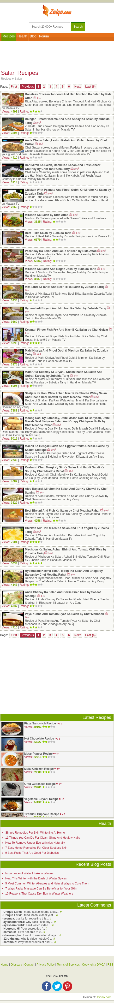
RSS (111, 964)
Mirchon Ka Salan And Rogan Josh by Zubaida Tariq (60, 269)
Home (4, 964)
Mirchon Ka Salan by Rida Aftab (46, 215)
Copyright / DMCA (93, 964)
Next (77, 86)
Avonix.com (103, 997)
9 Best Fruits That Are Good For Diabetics (32, 852)
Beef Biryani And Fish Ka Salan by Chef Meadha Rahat (62, 510)
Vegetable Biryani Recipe (41, 799)
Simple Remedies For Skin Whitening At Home (35, 832)
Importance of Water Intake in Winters (29, 873)
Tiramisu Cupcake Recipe (41, 814)
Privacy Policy (46, 964)
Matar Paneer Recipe (38, 753)
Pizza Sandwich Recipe (40, 723)
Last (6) (90, 86)
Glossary (16, 964)
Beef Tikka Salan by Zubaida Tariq (48, 233)
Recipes (9, 36)
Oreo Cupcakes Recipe (40, 784)
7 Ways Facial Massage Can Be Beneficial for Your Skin (41, 888)
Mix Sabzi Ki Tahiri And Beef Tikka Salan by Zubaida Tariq (64, 287)
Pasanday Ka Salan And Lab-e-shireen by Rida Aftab (61, 251)
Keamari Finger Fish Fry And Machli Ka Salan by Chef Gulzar (66, 329)
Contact (29, 964)
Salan (18, 78)
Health (22, 36)
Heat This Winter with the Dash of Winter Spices (36, 878)
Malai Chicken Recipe (39, 768)
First (14, 86)
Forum (44, 36)
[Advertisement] (57, 54)
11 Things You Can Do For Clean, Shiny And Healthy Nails (42, 837)
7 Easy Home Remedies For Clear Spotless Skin (36, 847)
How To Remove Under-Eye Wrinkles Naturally (35, 842)
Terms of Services (68, 964)
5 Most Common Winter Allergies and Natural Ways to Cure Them (47, 883)
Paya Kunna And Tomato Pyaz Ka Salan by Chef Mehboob (64, 614)
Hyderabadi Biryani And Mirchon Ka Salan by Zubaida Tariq (65, 308)
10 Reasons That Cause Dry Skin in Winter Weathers (39, 893)
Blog (33, 36)
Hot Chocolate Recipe (39, 738)
